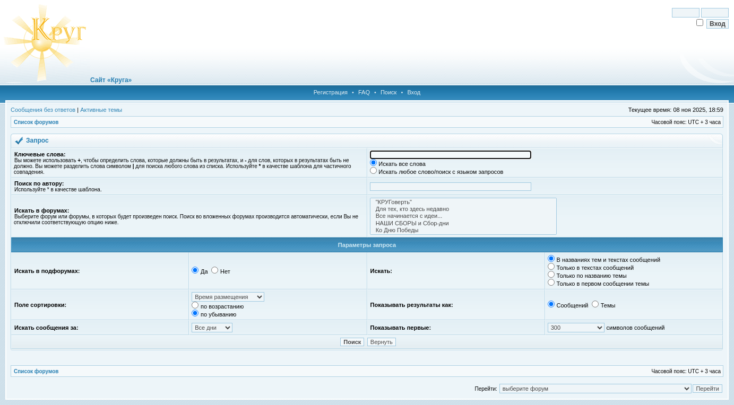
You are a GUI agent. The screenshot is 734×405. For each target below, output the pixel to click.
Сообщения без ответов (43, 110)
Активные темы (101, 110)
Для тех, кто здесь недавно (463, 209)
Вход (413, 92)
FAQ (364, 92)
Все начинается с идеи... (463, 216)
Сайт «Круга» (111, 80)
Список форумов (36, 122)
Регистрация (331, 92)
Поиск (388, 92)
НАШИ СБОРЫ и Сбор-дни (463, 223)
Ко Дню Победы (463, 230)
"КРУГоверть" (463, 202)
